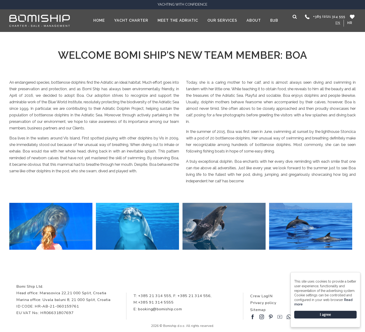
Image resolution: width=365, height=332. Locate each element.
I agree (325, 314)
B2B (274, 20)
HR (349, 23)
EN (337, 23)
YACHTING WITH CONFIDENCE (182, 4)
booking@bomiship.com (160, 309)
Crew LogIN (261, 296)
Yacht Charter (131, 20)
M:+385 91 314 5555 (153, 302)
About (254, 20)
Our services (222, 20)
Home (99, 20)
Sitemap (258, 309)
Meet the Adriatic (178, 20)
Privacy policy (263, 302)
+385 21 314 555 (154, 295)
